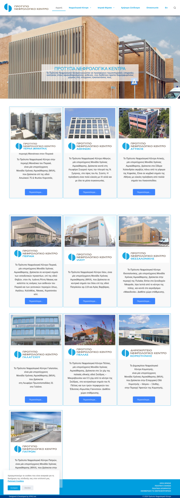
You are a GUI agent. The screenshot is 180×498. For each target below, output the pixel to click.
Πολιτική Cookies (163, 486)
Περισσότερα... (36, 192)
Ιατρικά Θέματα (107, 7)
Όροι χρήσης (165, 483)
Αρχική (59, 8)
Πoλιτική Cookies (16, 481)
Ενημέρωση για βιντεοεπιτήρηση (156, 491)
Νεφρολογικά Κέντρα (80, 7)
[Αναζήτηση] (175, 8)
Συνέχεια (13, 488)
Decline (27, 488)
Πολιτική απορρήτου (161, 488)
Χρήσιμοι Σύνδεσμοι (130, 8)
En (166, 8)
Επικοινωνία (152, 8)
